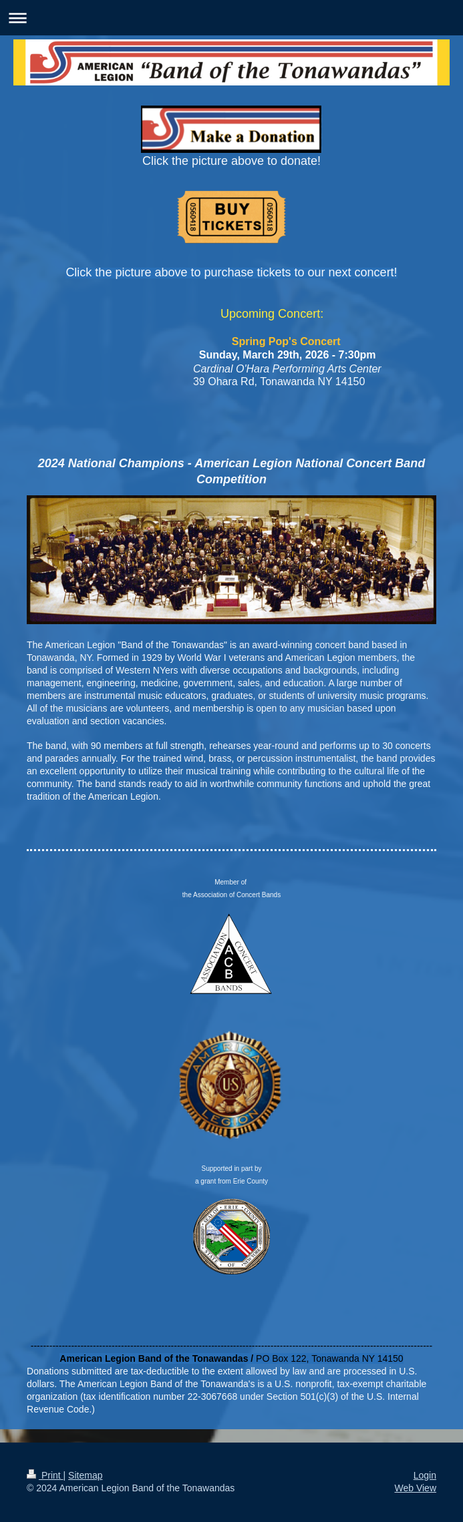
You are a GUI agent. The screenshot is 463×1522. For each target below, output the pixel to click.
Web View (415, 1488)
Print (45, 1475)
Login (425, 1475)
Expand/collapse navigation (231, 17)
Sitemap (85, 1475)
